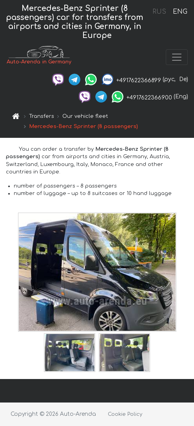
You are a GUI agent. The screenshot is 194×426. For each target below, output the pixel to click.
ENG (180, 11)
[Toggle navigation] (177, 57)
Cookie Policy (125, 414)
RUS (159, 11)
